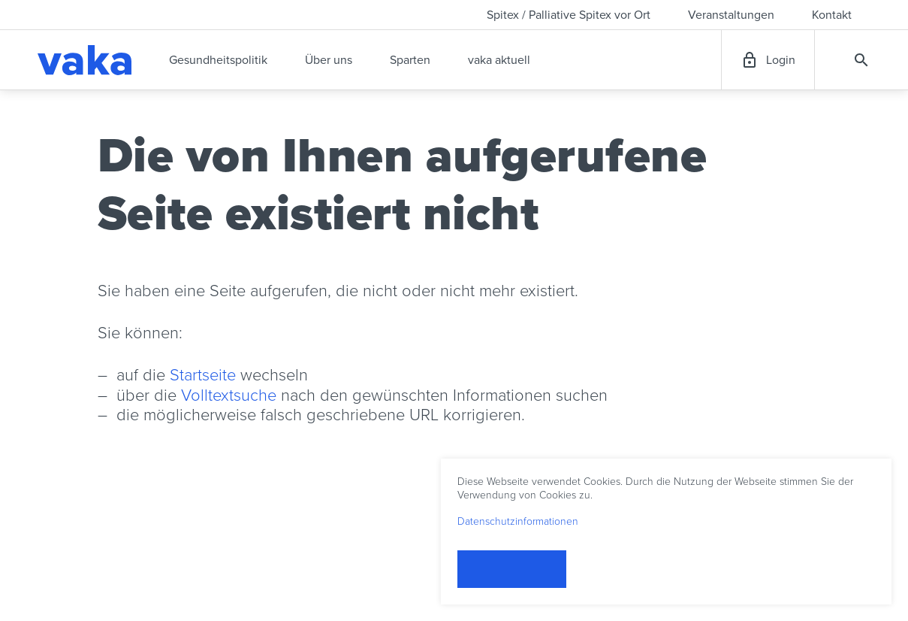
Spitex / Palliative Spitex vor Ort (568, 15)
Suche (861, 60)
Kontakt (832, 15)
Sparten (410, 60)
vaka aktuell (499, 60)
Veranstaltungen (731, 15)
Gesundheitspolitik (218, 60)
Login (780, 60)
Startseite (203, 375)
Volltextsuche (228, 395)
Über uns (328, 60)
